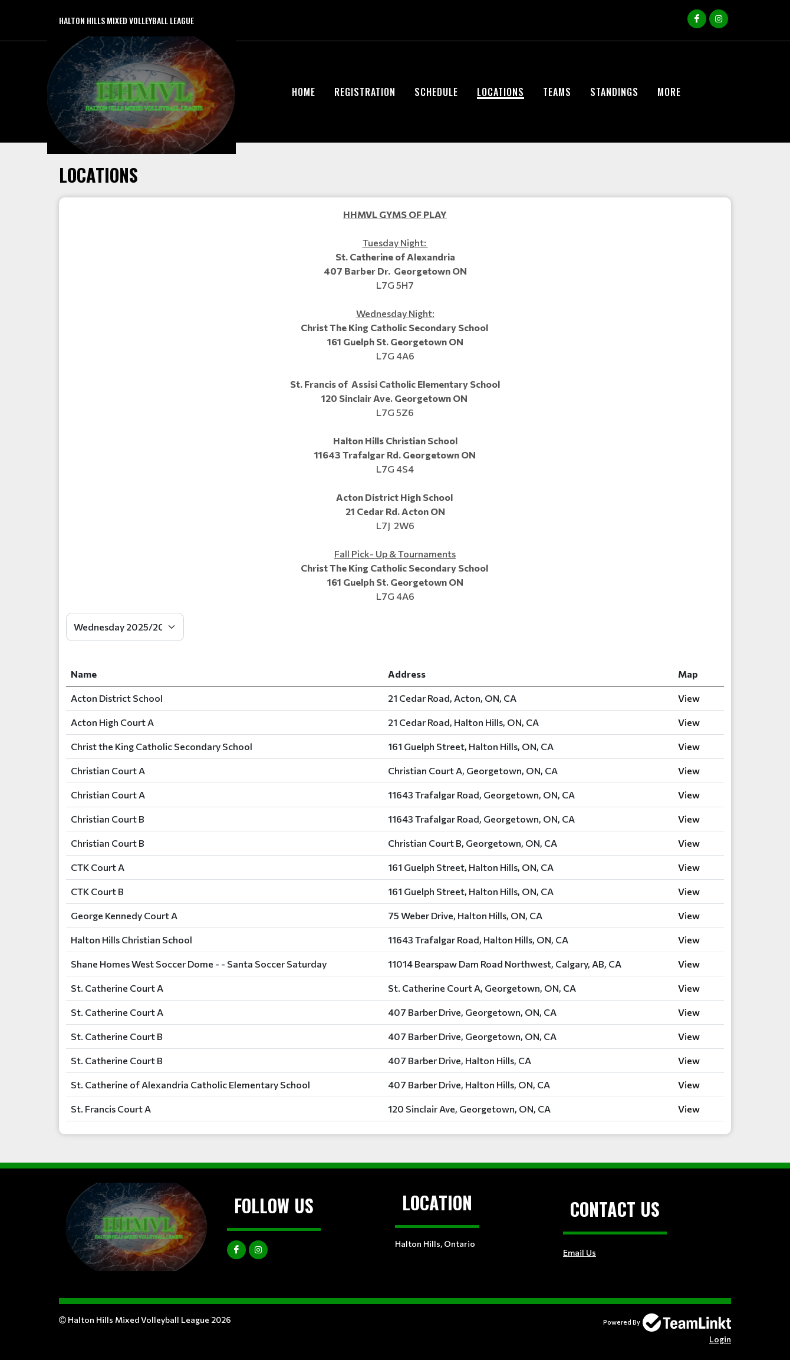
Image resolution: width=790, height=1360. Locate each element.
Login (720, 1339)
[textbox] (395, 405)
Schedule (436, 92)
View (689, 698)
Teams (557, 92)
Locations (500, 92)
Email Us (579, 1252)
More (669, 92)
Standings (614, 92)
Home (303, 92)
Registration (365, 92)
